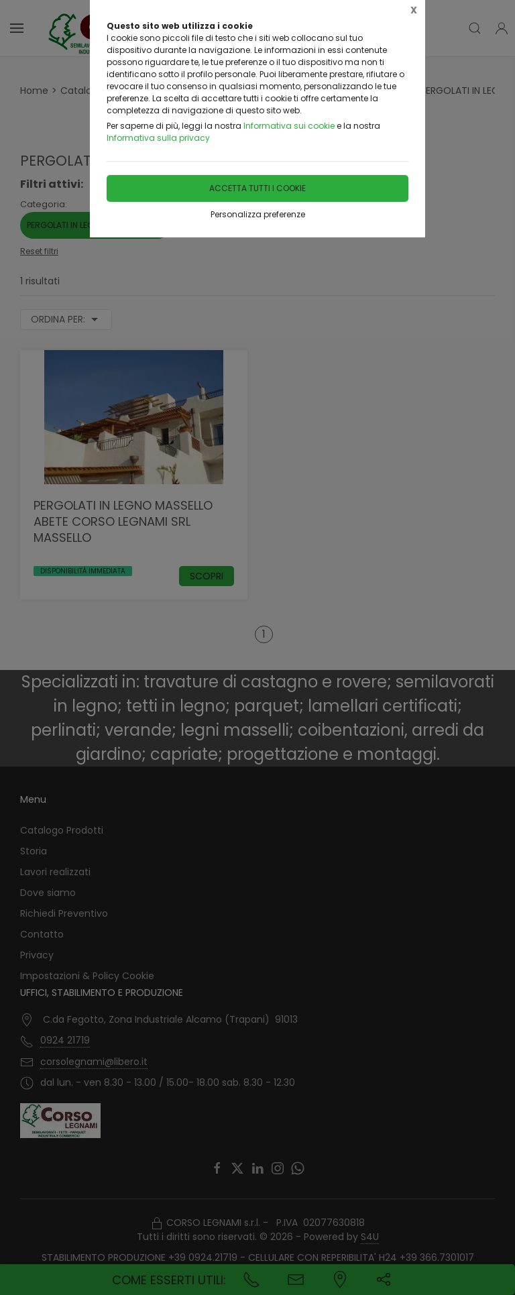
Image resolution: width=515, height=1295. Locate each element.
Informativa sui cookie (289, 125)
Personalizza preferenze (258, 214)
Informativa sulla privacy (158, 138)
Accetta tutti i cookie (257, 188)
